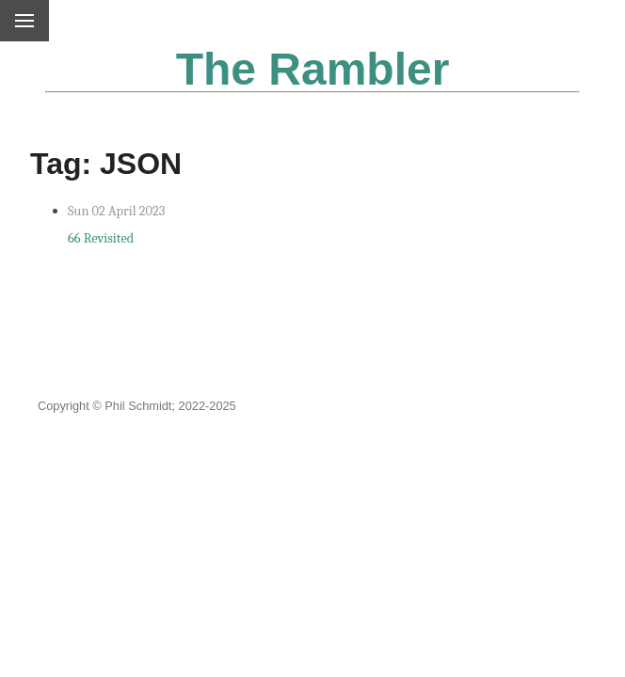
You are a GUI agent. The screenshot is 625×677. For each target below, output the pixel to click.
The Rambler (313, 69)
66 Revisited (101, 238)
